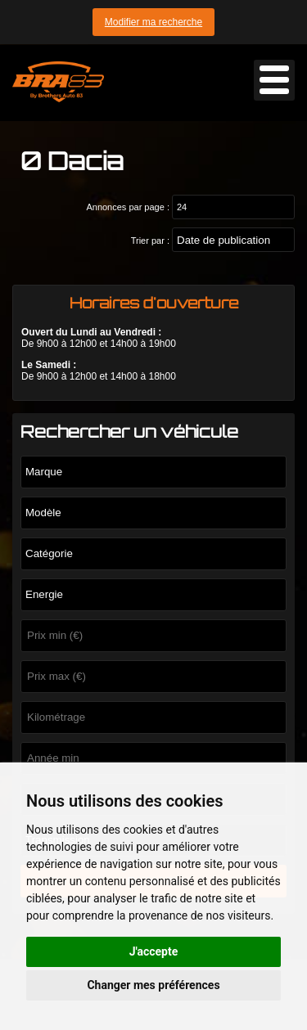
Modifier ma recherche (153, 22)
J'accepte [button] (153, 951)
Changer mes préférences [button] (153, 985)
